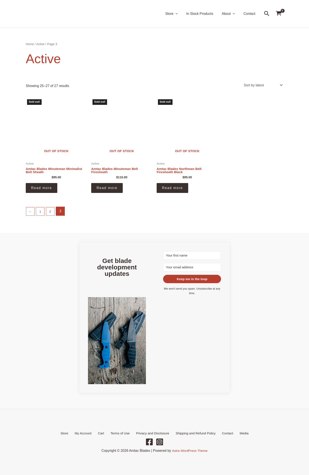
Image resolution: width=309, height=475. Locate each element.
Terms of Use (120, 433)
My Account (88, 433)
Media (237, 433)
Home (30, 44)
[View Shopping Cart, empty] (278, 14)
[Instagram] (160, 442)
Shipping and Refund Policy (193, 433)
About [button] (230, 13)
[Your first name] (192, 255)
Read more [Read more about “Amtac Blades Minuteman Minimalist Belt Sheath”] (41, 188)
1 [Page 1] (41, 212)
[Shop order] (262, 85)
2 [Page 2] (51, 212)
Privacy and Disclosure (150, 433)
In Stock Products (204, 13)
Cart (103, 433)
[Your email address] (192, 267)
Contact (250, 13)
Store (71, 433)
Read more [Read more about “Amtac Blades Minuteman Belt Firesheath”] (107, 188)
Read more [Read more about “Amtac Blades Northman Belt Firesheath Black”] (172, 188)
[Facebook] (149, 442)
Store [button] (177, 13)
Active (41, 44)
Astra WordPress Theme (190, 450)
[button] (181, 13)
